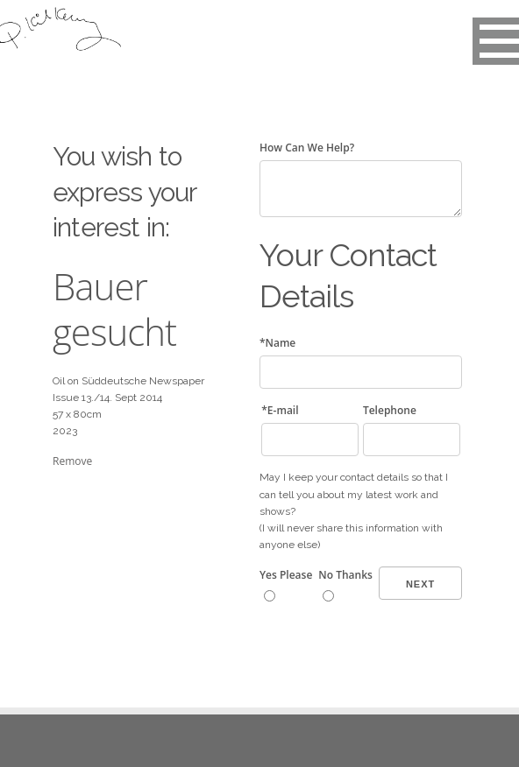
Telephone (389, 410)
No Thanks (345, 574)
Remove (72, 461)
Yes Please (286, 574)
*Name (277, 342)
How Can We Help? (307, 147)
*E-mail (279, 410)
